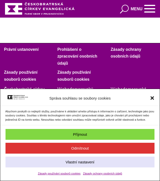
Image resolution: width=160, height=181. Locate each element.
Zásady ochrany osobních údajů (102, 173)
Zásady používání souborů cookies (59, 173)
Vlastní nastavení (79, 162)
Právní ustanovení (21, 49)
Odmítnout (80, 148)
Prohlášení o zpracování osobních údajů (77, 56)
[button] (152, 98)
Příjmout (80, 134)
